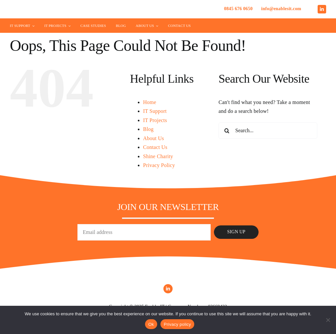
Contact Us (155, 147)
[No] (328, 320)
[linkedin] (322, 9)
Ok (151, 324)
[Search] (227, 130)
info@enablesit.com (281, 8)
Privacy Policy (159, 165)
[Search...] (268, 130)
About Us (153, 138)
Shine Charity (158, 156)
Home (149, 102)
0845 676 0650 (238, 8)
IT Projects (155, 120)
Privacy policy (177, 324)
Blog (148, 129)
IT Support (155, 111)
